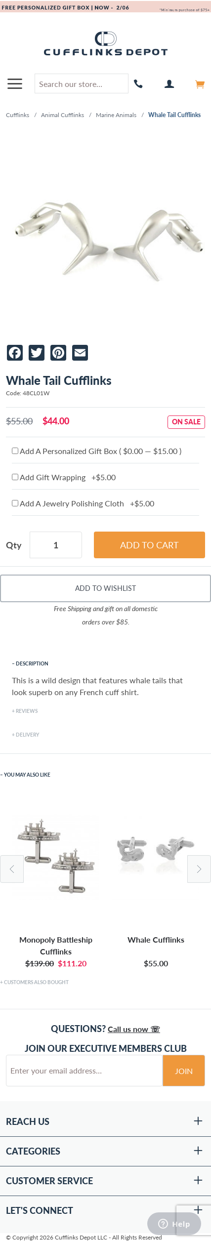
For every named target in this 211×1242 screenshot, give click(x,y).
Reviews (27, 711)
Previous (12, 869)
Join (184, 1071)
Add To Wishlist (105, 588)
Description (32, 663)
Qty (14, 544)
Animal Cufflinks (62, 115)
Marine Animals (116, 115)
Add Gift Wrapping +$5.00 (64, 477)
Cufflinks (17, 115)
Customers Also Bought (36, 982)
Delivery (27, 735)
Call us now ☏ (134, 1029)
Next (199, 869)
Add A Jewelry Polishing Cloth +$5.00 (83, 503)
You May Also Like (27, 775)
